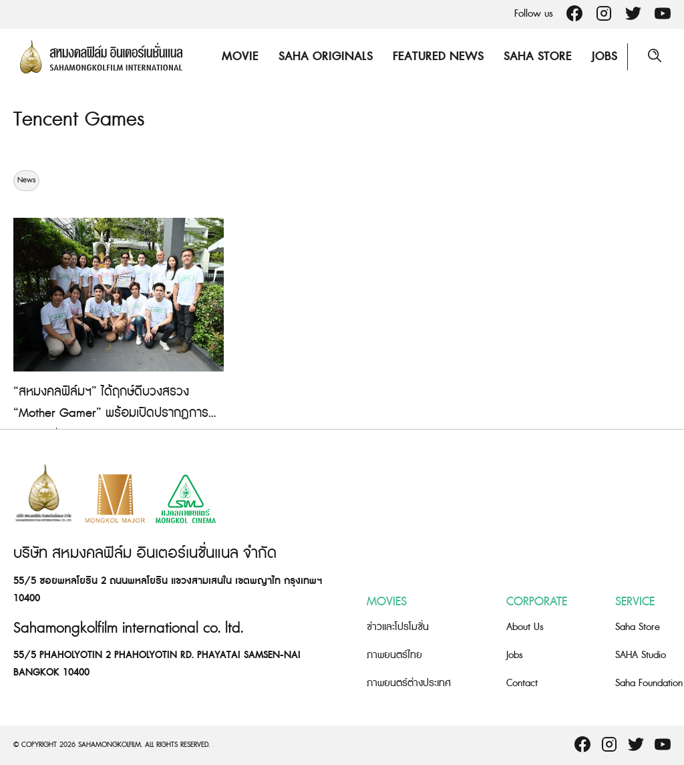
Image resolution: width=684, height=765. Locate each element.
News (26, 180)
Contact (522, 683)
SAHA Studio (640, 655)
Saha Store (538, 56)
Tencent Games (78, 120)
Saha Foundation (649, 683)
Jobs (604, 56)
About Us (525, 627)
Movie (240, 56)
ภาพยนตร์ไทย (394, 655)
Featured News (438, 56)
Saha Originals (326, 56)
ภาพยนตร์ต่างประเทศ (409, 683)
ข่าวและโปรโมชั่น (398, 627)
